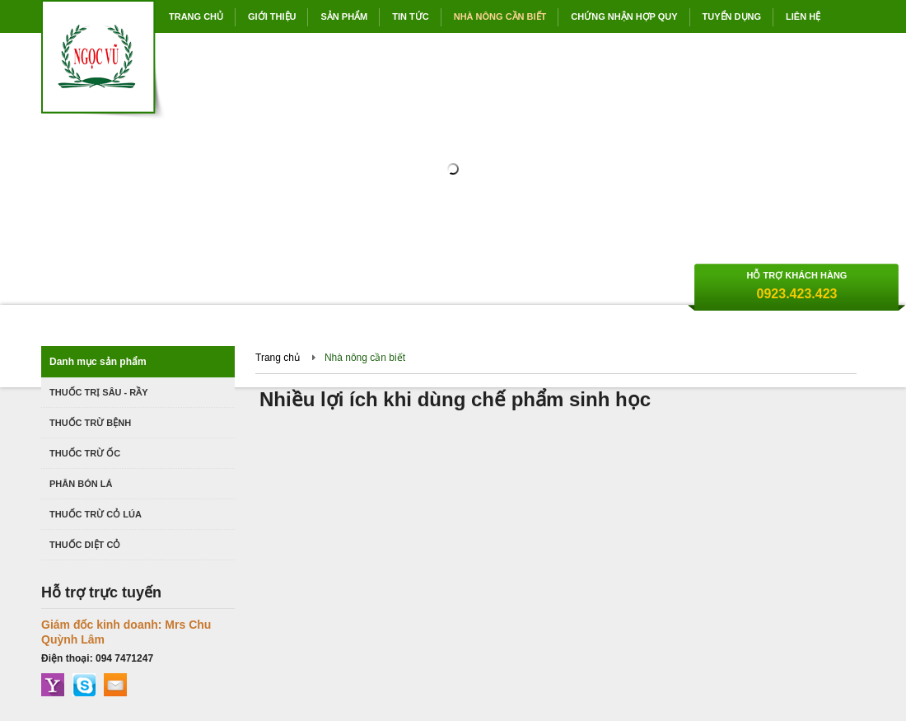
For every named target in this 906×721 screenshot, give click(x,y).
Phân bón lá (80, 484)
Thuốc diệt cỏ (84, 545)
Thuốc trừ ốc (84, 453)
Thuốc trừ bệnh (90, 423)
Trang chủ (277, 357)
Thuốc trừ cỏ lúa (95, 514)
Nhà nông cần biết (365, 357)
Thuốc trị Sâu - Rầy (98, 392)
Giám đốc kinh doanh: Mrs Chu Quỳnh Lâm (126, 632)
